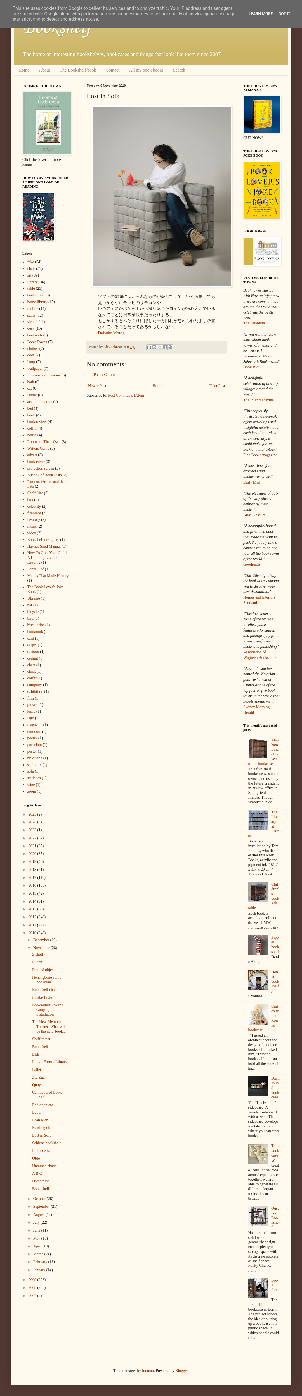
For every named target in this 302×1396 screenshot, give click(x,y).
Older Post (217, 386)
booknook (35, 632)
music (32, 526)
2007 (33, 1296)
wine (31, 785)
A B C (37, 1173)
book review (37, 422)
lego (30, 718)
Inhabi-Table (42, 997)
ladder (32, 395)
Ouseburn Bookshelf (275, 1217)
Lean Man (40, 1120)
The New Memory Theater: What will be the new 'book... (49, 1027)
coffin (32, 428)
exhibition (35, 691)
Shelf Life (35, 493)
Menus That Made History (48, 576)
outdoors (34, 731)
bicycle (33, 611)
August (39, 1215)
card (30, 638)
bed (30, 408)
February (40, 1262)
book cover (36, 462)
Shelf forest (41, 1039)
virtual (32, 322)
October (40, 1199)
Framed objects (44, 970)
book (31, 415)
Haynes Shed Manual (44, 546)
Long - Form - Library (49, 1062)
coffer (32, 678)
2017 (33, 877)
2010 (33, 933)
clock (31, 671)
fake (30, 262)
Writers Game (38, 448)
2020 (33, 854)
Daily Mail (251, 482)
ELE (35, 1054)
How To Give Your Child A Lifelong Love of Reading (47, 557)
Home (23, 70)
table (31, 288)
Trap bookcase (275, 1150)
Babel (36, 1112)
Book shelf (40, 1189)
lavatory (33, 519)
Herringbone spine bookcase (46, 979)
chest (31, 665)
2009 (33, 1280)
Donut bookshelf (275, 979)
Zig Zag (38, 1077)
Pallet (36, 1070)
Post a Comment (107, 375)
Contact (113, 70)
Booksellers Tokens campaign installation (47, 1010)
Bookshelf (56, 28)
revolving (35, 758)
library (32, 282)
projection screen (40, 468)
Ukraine (33, 598)
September (42, 1206)
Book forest (275, 1287)
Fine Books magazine (260, 455)
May (37, 1238)
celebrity (34, 506)
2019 (33, 862)
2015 (33, 893)
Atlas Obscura (254, 515)
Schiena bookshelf (46, 1143)
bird (30, 618)
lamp (31, 362)
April (37, 1246)
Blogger (181, 1371)
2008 (33, 1288)
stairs (31, 315)
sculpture (34, 765)
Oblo (36, 1158)
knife (31, 711)
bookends (35, 335)
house (32, 435)
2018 (33, 870)
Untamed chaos (44, 1166)
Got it (284, 13)
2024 (33, 822)
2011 (33, 925)
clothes (33, 349)
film (30, 698)
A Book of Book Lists (44, 475)
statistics (34, 778)
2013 (33, 909)
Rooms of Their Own (44, 442)
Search (179, 70)
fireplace (34, 513)
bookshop (35, 295)
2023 (33, 830)
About (44, 70)
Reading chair (43, 1128)
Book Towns (37, 342)
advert (32, 455)
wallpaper (35, 368)
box (30, 500)
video (31, 533)
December (41, 940)
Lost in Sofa (41, 1135)
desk (31, 328)
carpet (32, 645)
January (39, 1270)
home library (37, 302)
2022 (33, 838)
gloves (32, 705)
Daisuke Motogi (112, 332)
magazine (35, 725)
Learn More (261, 13)
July (37, 1222)
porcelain (34, 745)
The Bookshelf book (78, 70)
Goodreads (251, 564)
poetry (32, 738)
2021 (33, 846)
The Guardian (254, 323)
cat (29, 388)
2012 (33, 917)
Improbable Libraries (44, 375)
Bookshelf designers (43, 540)
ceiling (32, 658)
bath (30, 382)
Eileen (37, 962)
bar (29, 605)
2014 (33, 901)
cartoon (33, 651)
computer (34, 685)
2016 (33, 885)
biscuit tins (35, 625)
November (42, 948)
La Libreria (41, 1150)
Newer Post (97, 386)
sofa (30, 771)
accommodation (39, 402)
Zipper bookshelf (275, 944)
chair (31, 269)
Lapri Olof (35, 569)
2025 (33, 814)
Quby (36, 1085)
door (31, 355)
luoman (148, 1371)
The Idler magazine (258, 400)
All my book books (146, 70)
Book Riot (251, 367)
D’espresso (40, 1181)
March (38, 1254)
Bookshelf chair (44, 990)
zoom (31, 791)
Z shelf (37, 954)
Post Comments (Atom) (126, 395)
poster (32, 751)
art (29, 275)
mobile (32, 309)
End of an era (42, 1105)
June (37, 1230)
